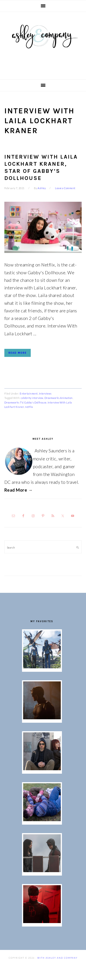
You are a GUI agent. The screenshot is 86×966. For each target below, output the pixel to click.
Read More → (18, 490)
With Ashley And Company (43, 43)
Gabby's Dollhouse (35, 402)
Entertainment (29, 393)
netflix (29, 406)
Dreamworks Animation (58, 397)
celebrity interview (32, 397)
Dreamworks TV (13, 402)
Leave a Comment (65, 188)
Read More (17, 352)
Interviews (45, 393)
